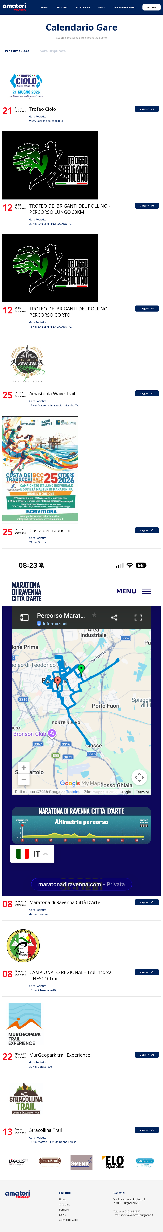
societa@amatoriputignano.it (136, 1215)
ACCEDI (151, 7)
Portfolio (64, 1209)
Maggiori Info (147, 108)
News (62, 1214)
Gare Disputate (53, 51)
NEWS (101, 7)
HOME (44, 7)
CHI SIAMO (62, 7)
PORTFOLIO (83, 7)
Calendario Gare (68, 1220)
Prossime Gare (17, 51)
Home (62, 1199)
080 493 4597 (132, 1211)
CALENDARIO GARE (124, 7)
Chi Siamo (64, 1204)
